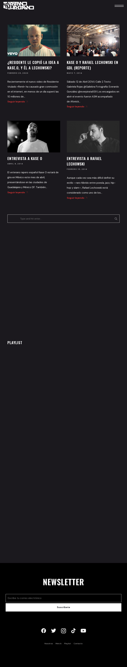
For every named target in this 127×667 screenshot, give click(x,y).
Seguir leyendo (17, 101)
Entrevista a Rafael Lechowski (84, 161)
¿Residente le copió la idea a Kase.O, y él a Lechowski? (33, 65)
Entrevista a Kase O (24, 158)
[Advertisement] (32, 280)
